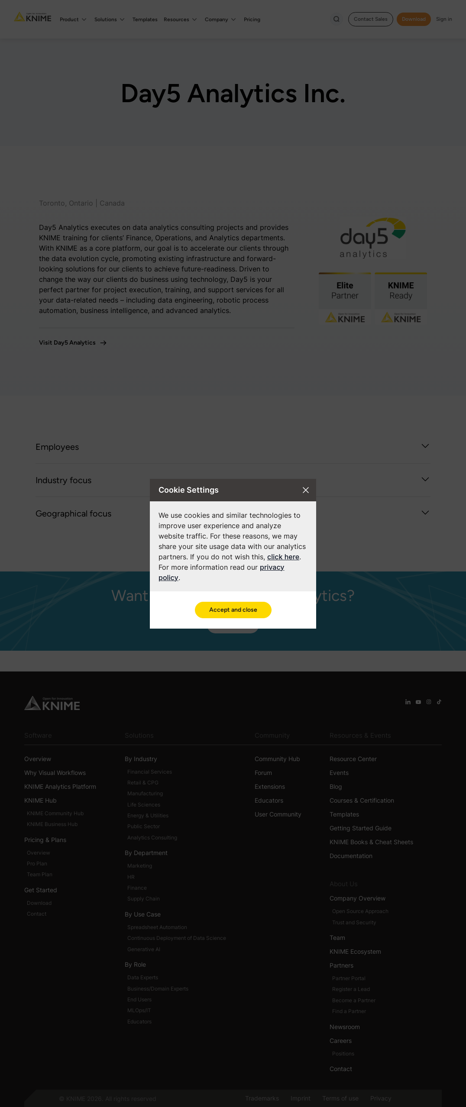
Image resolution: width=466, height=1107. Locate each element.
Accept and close (233, 609)
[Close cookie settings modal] (306, 490)
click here (283, 556)
